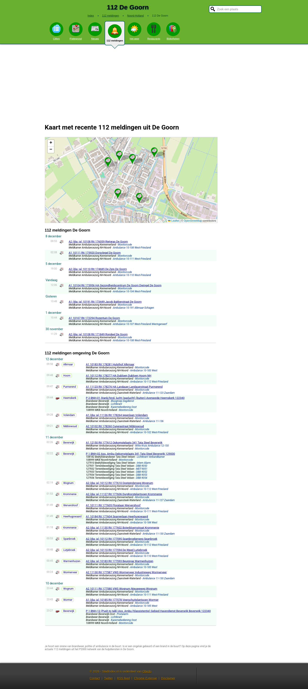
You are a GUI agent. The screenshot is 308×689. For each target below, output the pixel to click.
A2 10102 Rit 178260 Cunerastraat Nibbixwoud (115, 426)
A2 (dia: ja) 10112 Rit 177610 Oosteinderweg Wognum (119, 483)
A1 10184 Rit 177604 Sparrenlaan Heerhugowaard (117, 516)
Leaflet (173, 220)
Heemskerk (69, 397)
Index (91, 15)
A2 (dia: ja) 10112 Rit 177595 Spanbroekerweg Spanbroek (121, 538)
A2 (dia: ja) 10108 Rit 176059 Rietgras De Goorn (98, 241)
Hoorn (66, 375)
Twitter (108, 678)
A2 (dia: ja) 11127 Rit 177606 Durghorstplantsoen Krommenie (124, 494)
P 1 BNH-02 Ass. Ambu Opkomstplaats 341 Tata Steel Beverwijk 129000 (130, 453)
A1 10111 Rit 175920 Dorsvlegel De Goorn (95, 252)
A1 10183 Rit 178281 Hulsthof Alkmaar (110, 364)
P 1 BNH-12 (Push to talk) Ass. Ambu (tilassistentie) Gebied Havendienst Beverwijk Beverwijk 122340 (148, 611)
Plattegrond (76, 31)
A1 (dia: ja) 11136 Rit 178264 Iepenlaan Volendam (117, 415)
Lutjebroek (69, 550)
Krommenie (70, 494)
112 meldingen (115, 34)
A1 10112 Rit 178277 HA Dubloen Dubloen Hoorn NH (118, 375)
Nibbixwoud (70, 426)
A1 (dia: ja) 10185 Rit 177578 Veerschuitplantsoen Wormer (122, 599)
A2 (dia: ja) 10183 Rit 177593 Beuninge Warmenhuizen (119, 561)
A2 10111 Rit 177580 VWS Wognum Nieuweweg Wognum (121, 588)
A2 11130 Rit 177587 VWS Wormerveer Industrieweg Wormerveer (126, 572)
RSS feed (123, 678)
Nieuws (95, 31)
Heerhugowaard (72, 516)
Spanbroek (69, 538)
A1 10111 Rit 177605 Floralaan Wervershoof (113, 505)
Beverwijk (68, 442)
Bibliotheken (173, 31)
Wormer (67, 599)
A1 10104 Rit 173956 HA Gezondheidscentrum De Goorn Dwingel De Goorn (115, 285)
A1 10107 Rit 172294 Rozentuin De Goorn (94, 318)
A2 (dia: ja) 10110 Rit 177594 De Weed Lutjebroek (116, 550)
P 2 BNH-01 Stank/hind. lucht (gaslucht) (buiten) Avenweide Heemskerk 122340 (135, 397)
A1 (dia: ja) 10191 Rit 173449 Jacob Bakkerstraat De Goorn (105, 301)
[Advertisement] (154, 81)
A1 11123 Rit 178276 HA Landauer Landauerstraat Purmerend (124, 386)
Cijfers (56, 31)
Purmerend (69, 386)
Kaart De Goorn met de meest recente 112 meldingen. (130, 180)
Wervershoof (70, 505)
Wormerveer (70, 572)
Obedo (146, 671)
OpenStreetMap (193, 220)
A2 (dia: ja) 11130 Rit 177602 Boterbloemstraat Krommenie (122, 527)
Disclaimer (168, 678)
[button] (132, 157)
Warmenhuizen (71, 561)
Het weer (134, 31)
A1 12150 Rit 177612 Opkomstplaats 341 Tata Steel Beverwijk (124, 442)
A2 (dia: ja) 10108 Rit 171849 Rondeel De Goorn (98, 334)
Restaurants (154, 31)
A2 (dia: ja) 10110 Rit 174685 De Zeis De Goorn (98, 269)
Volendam (69, 415)
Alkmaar (68, 364)
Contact (95, 678)
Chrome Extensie (145, 678)
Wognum (68, 483)
